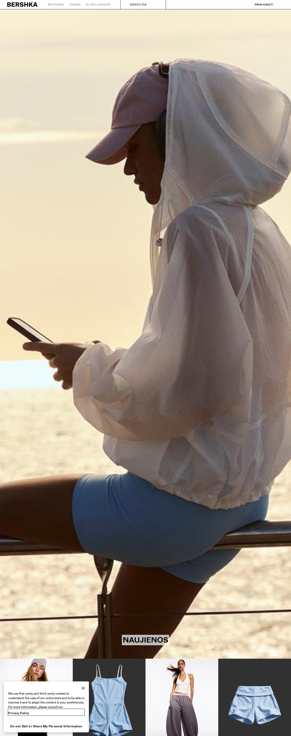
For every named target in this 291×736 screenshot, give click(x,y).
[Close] (83, 688)
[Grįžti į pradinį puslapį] (22, 4)
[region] (46, 706)
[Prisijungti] (259, 4)
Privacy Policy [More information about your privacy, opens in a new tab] (18, 713)
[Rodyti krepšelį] (280, 4)
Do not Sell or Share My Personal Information (46, 726)
